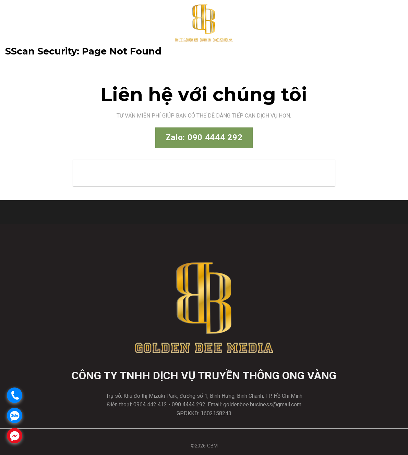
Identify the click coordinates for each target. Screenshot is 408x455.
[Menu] (397, 22)
